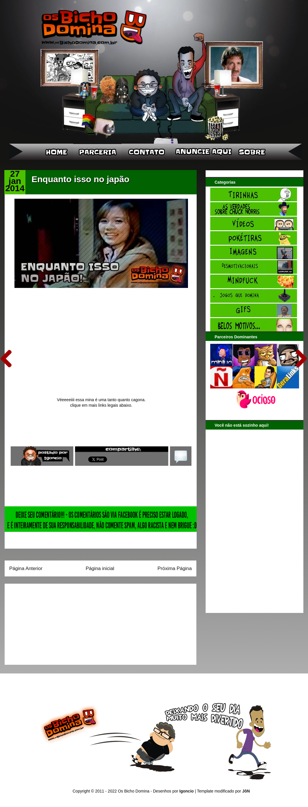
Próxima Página (175, 568)
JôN (246, 791)
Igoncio (186, 791)
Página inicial (100, 568)
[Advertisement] (45, 622)
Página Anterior (26, 568)
